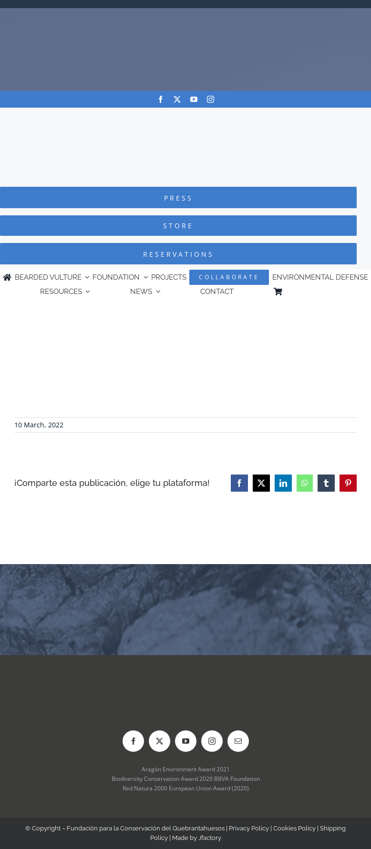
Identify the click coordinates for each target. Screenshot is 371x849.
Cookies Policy (294, 828)
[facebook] (160, 99)
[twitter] (177, 99)
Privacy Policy (249, 828)
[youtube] (193, 99)
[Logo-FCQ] (185, 116)
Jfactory (209, 837)
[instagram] (210, 99)
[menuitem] (326, 291)
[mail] (238, 741)
